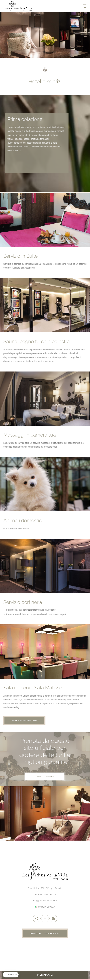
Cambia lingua (46, 907)
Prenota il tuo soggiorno (45, 933)
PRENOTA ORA (45, 974)
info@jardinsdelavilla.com (45, 900)
